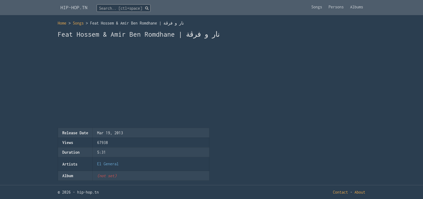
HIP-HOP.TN (73, 7)
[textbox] (123, 8)
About (359, 192)
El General (108, 164)
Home (62, 23)
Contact (340, 192)
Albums (356, 7)
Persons (336, 7)
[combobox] (124, 8)
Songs (316, 7)
